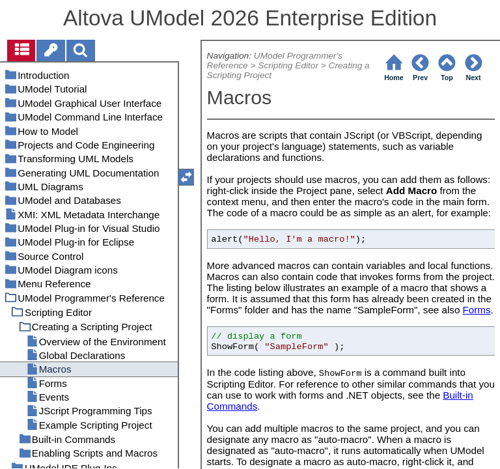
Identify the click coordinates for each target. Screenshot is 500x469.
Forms (477, 309)
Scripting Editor (288, 65)
